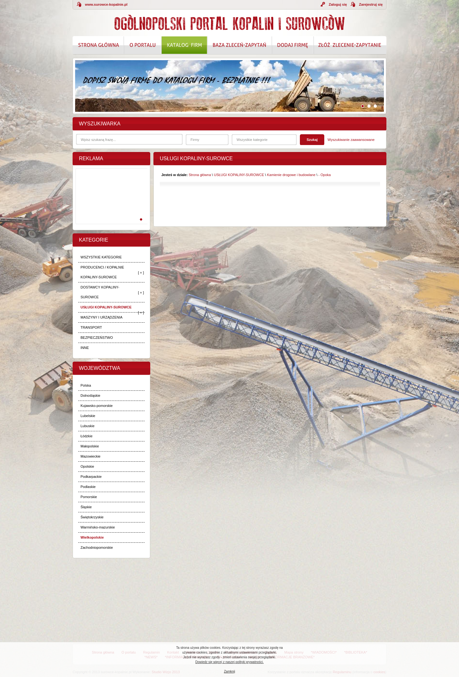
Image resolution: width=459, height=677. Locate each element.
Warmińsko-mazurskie (98, 527)
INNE (85, 348)
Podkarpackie (91, 476)
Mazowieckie (90, 456)
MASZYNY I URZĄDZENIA (101, 317)
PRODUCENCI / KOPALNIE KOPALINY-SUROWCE (102, 272)
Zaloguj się (338, 4)
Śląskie (86, 507)
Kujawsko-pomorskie (97, 406)
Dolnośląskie (90, 395)
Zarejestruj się (371, 4)
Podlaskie (88, 487)
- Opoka (324, 175)
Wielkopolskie (92, 537)
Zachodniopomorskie (97, 547)
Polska (86, 385)
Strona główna (200, 175)
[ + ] (141, 273)
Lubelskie (88, 416)
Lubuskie (87, 426)
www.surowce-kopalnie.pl (106, 4)
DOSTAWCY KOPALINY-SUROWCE (100, 292)
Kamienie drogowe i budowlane (291, 175)
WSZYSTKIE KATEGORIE (101, 257)
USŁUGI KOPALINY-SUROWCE (106, 307)
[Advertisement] (110, 203)
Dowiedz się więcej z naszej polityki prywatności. (229, 662)
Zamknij (229, 671)
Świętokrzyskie (92, 517)
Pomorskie (89, 497)
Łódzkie (87, 436)
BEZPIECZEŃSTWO (97, 337)
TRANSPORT (91, 327)
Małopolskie (90, 446)
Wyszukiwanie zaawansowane (350, 140)
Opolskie (87, 466)
